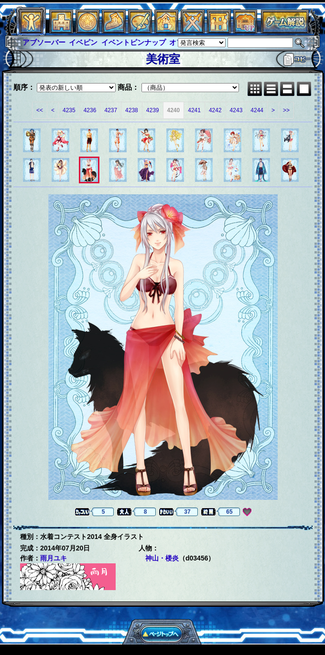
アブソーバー (43, 42)
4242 (215, 110)
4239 (152, 110)
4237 (110, 110)
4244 (256, 110)
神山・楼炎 (162, 558)
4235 (69, 110)
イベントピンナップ (133, 42)
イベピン (83, 42)
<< (39, 110)
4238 (131, 110)
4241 (194, 110)
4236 (90, 110)
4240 (173, 110)
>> (286, 110)
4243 (236, 110)
